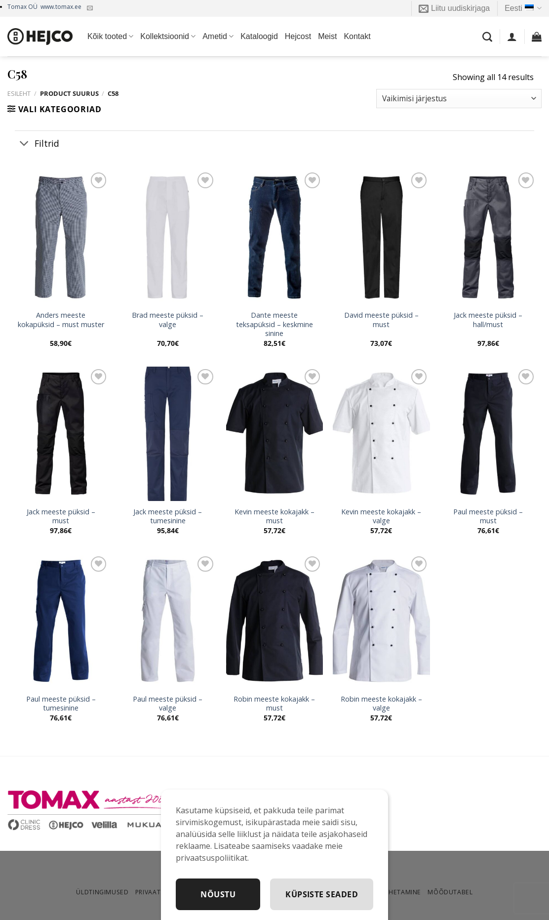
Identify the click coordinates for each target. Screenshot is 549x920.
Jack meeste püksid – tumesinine (167, 516)
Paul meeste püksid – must (488, 516)
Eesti (523, 8)
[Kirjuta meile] (90, 8)
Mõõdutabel (450, 892)
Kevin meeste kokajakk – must (274, 516)
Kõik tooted (110, 36)
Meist (327, 36)
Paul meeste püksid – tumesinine (61, 704)
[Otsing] (487, 36)
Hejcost (298, 36)
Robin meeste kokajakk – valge (381, 704)
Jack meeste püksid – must (61, 516)
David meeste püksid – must (381, 320)
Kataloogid (259, 36)
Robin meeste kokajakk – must (274, 704)
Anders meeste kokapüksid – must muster (61, 320)
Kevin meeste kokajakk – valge (381, 516)
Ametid (218, 36)
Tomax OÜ (44, 6)
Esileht (19, 93)
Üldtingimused (102, 892)
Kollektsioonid (168, 36)
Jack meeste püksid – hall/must (488, 320)
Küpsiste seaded (321, 894)
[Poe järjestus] (459, 98)
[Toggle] (24, 144)
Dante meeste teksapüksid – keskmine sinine (274, 324)
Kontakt (357, 36)
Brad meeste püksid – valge (167, 320)
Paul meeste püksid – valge (167, 704)
